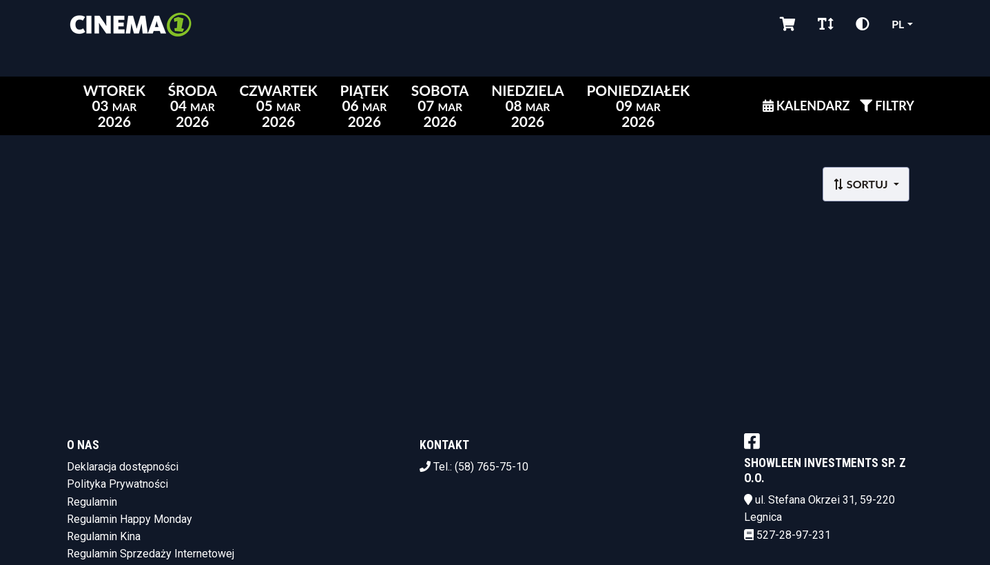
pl (897, 23)
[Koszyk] (788, 24)
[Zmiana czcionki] (826, 24)
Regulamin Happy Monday (129, 519)
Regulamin (92, 501)
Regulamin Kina (104, 536)
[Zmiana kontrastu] (862, 24)
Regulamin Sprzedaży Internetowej (150, 553)
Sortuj (861, 183)
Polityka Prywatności (117, 483)
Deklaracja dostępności (122, 466)
